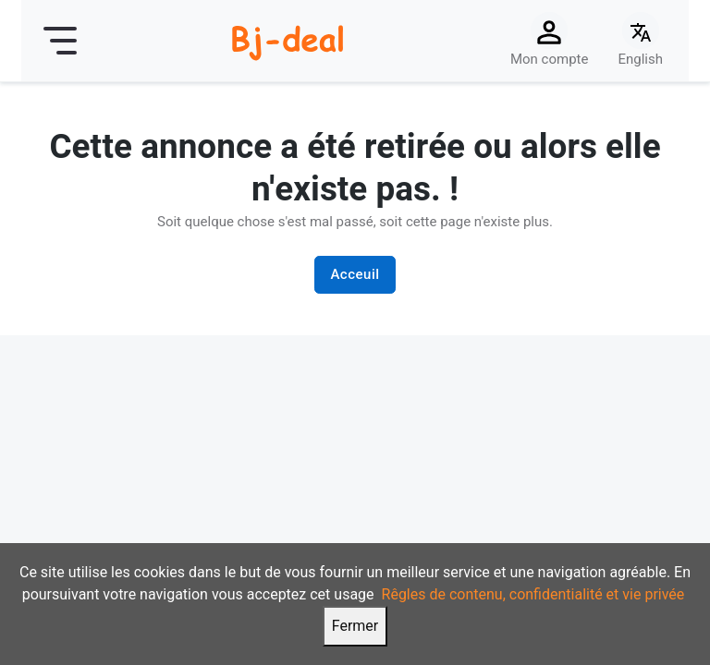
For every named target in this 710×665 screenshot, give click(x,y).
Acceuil (354, 274)
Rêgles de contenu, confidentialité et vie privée (533, 594)
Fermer (355, 626)
